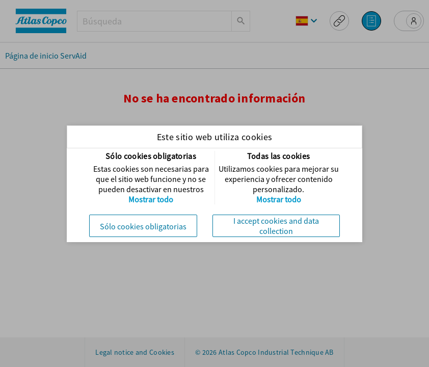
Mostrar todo (150, 199)
